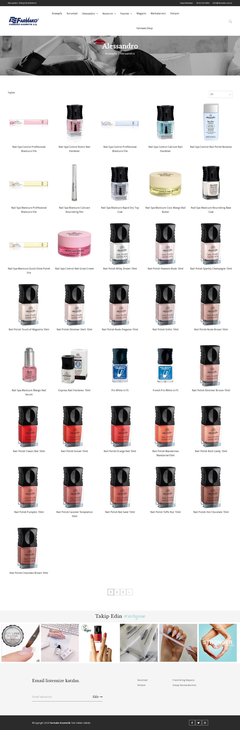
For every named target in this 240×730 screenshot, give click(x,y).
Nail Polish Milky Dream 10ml (120, 268)
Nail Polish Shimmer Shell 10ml (74, 329)
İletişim (174, 13)
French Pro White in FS (165, 390)
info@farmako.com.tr (222, 3)
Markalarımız (158, 13)
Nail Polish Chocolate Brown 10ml (29, 572)
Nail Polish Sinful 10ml (165, 329)
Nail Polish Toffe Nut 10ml (165, 512)
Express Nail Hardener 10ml (74, 390)
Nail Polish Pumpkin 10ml (29, 512)
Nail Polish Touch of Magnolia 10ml (29, 329)
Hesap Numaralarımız (184, 685)
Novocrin (107, 13)
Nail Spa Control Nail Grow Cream (74, 268)
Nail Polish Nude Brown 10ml (211, 329)
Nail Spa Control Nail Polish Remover (211, 146)
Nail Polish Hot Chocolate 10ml (211, 512)
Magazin (141, 13)
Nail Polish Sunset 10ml (74, 451)
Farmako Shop (145, 28)
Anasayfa (57, 13)
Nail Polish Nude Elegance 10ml (120, 329)
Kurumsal (72, 13)
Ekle (98, 697)
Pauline (124, 13)
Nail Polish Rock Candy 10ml (211, 451)
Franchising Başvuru (183, 680)
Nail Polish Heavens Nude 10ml (166, 268)
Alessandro (89, 13)
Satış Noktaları (186, 3)
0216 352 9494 (202, 3)
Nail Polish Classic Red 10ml (29, 451)
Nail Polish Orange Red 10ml (120, 451)
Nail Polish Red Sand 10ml (120, 512)
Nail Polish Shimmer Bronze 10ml (211, 390)
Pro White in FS (120, 390)
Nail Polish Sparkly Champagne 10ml (211, 268)
